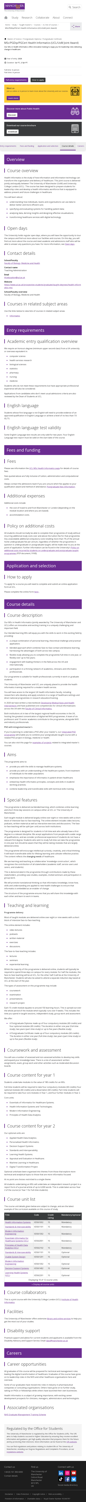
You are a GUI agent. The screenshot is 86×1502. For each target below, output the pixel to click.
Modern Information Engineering (14, 1232)
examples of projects (42, 742)
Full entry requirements (16, 80)
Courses (37, 25)
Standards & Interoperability (18, 1226)
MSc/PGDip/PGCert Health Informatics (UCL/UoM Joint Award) (31, 28)
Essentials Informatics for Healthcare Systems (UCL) (17, 1239)
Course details (68, 146)
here (36, 591)
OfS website (71, 1442)
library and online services (59, 1318)
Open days (69, 244)
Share (76, 26)
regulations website (15, 1452)
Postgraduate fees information (61, 486)
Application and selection (48, 146)
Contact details (11, 1475)
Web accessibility (55, 1494)
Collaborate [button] (42, 17)
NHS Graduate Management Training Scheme (25, 1414)
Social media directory (68, 1485)
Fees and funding (27, 146)
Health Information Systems (18, 1222)
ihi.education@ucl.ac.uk (14, 277)
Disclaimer (9, 1494)
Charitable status (33, 1499)
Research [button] (27, 17)
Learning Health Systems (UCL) (16, 1274)
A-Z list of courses (50, 25)
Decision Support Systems (17, 1268)
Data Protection (22, 1494)
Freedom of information (14, 1499)
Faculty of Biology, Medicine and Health (22, 263)
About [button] (56, 17)
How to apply (38, 80)
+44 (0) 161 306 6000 (13, 1472)
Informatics (15, 316)
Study (14, 25)
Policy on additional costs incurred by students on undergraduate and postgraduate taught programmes (41, 550)
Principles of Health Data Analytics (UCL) (16, 1246)
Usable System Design (15, 1256)
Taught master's (25, 25)
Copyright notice (38, 1494)
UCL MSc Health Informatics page (44, 468)
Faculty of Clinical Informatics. (38, 708)
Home (6, 17)
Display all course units (43, 1284)
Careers (81, 146)
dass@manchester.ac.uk (57, 1340)
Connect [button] (68, 17)
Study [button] (15, 17)
